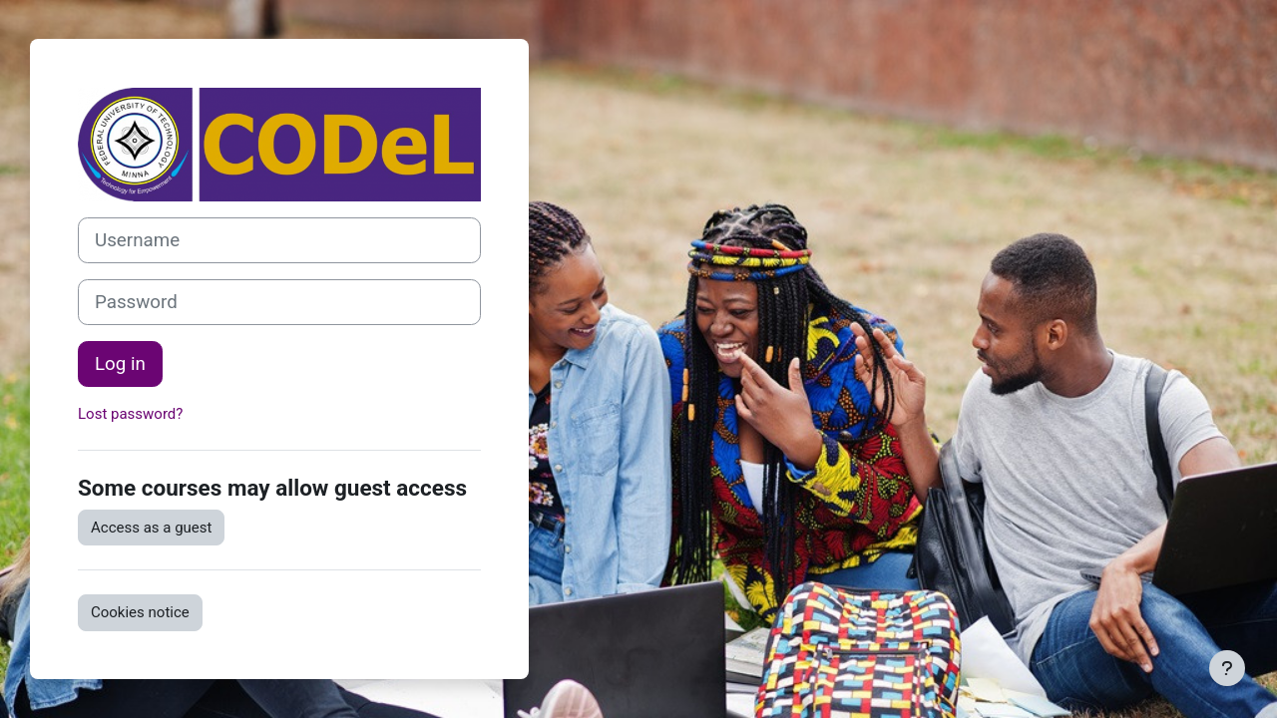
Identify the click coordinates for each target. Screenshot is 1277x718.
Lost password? (130, 414)
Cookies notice (140, 612)
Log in (120, 364)
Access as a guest (151, 528)
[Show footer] (1227, 668)
